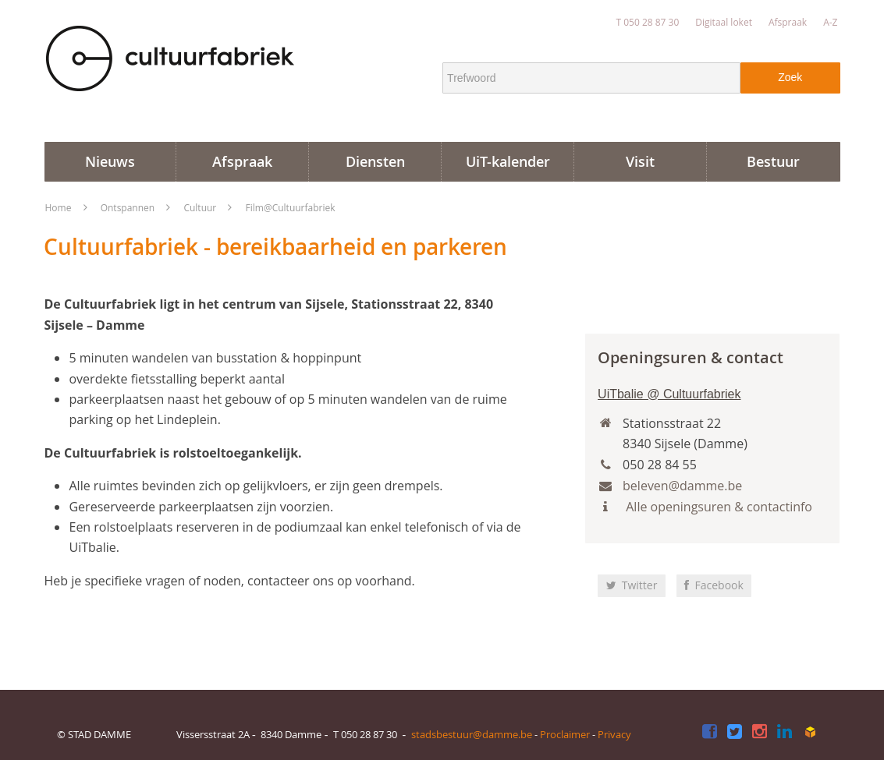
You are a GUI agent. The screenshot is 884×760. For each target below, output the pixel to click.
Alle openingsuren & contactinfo (717, 506)
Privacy (614, 734)
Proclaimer (565, 734)
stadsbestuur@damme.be (471, 734)
